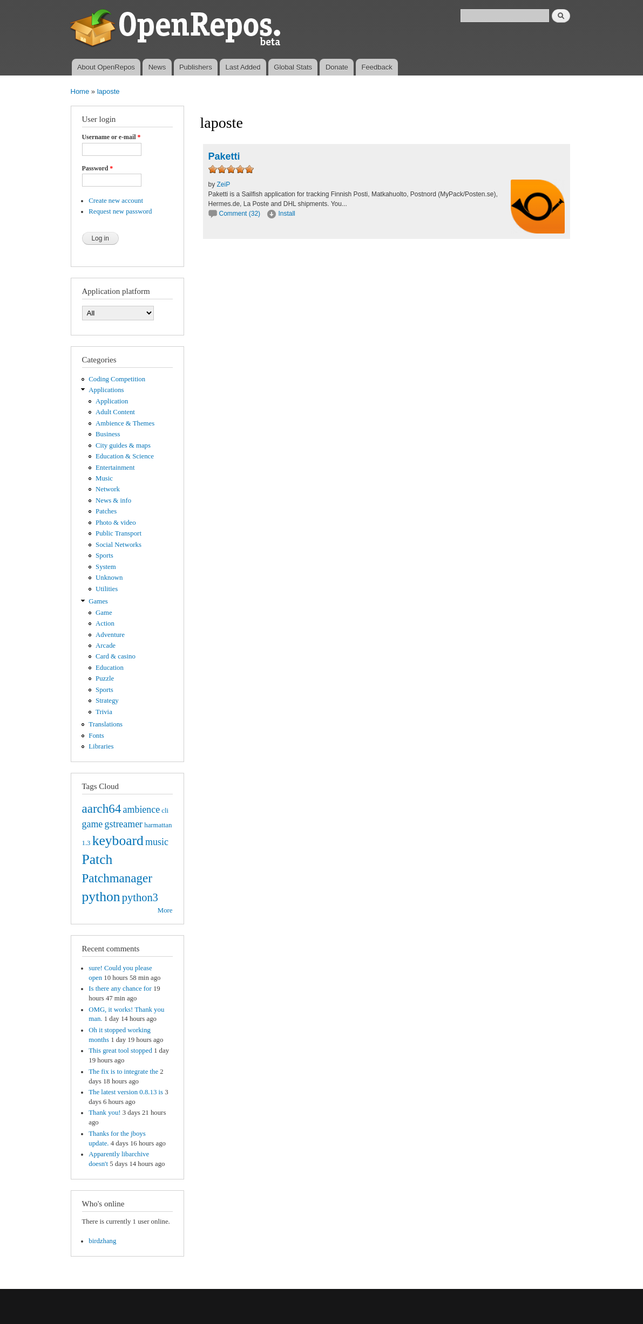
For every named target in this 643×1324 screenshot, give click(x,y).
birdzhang (102, 1241)
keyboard (118, 840)
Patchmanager (117, 878)
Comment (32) (240, 213)
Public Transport (118, 533)
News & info (113, 500)
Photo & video (116, 522)
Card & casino (116, 656)
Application (112, 401)
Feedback (377, 67)
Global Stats (293, 67)
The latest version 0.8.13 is (126, 1092)
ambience (141, 809)
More (165, 910)
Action (105, 623)
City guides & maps (123, 445)
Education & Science (125, 456)
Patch (97, 859)
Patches (106, 511)
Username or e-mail (111, 137)
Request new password (120, 211)
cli (164, 810)
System (106, 567)
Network (108, 489)
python (101, 896)
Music (104, 478)
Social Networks (118, 544)
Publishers (195, 67)
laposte (108, 91)
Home (80, 91)
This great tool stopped (120, 1050)
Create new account (116, 200)
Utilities (107, 589)
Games (98, 601)
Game (104, 612)
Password (97, 168)
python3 (140, 897)
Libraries (101, 746)
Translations (106, 724)
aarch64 (101, 808)
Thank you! (104, 1112)
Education (110, 667)
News (157, 67)
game (92, 824)
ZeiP (224, 184)
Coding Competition (117, 379)
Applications (106, 390)
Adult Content (115, 412)
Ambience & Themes (125, 423)
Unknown (109, 577)
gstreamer (123, 824)
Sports (104, 555)
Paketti (224, 156)
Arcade (106, 645)
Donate (337, 67)
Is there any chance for (120, 988)
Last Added (242, 67)
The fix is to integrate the (123, 1071)
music (156, 841)
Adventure (110, 635)
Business (108, 434)
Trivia (104, 712)
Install (286, 213)
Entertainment (115, 467)
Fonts (96, 735)
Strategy (107, 700)
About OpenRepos (106, 67)
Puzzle (105, 678)
